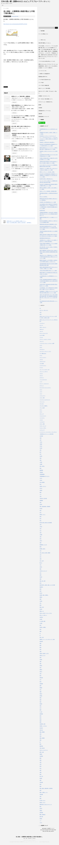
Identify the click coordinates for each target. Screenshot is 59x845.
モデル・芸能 (42, 423)
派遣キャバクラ (42, 655)
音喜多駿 (41, 794)
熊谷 (40, 675)
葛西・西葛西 (42, 738)
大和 (40, 524)
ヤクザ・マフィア (43, 425)
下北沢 (41, 442)
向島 (40, 510)
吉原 (40, 502)
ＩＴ (40, 820)
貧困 (40, 760)
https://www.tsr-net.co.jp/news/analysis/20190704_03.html (15, 24)
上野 (40, 440)
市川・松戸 (42, 560)
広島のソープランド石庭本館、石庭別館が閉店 (48, 191)
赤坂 (40, 762)
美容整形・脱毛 (42, 723)
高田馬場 (41, 812)
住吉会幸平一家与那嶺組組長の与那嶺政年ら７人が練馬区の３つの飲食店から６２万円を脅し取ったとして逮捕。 (48, 175)
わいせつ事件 (42, 335)
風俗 (40, 798)
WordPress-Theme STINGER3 (29, 840)
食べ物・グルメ (42, 800)
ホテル (41, 411)
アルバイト (42, 341)
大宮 (40, 528)
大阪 (40, 536)
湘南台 (41, 669)
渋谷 (40, 667)
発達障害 (41, 683)
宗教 (40, 542)
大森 (40, 532)
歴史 (40, 649)
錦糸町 (41, 778)
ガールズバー (42, 349)
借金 (40, 468)
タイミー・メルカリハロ (44, 383)
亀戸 (40, 452)
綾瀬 (40, 719)
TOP (2, 5)
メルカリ (41, 419)
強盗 (40, 568)
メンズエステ (42, 421)
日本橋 (41, 601)
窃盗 (40, 705)
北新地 (41, 490)
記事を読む (14, 102)
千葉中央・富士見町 (43, 498)
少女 (40, 554)
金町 (40, 770)
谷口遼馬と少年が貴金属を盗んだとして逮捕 (48, 202)
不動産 (41, 444)
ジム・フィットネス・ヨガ (44, 369)
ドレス (41, 393)
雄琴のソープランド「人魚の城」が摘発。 (47, 171)
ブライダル (42, 403)
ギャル (41, 355)
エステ (41, 345)
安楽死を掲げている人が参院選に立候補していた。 (16, 221)
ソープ (41, 381)
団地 (40, 516)
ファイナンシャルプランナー (45, 399)
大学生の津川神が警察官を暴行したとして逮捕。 (48, 270)
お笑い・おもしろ (43, 327)
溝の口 (41, 671)
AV (40, 308)
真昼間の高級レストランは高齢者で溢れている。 (22, 165)
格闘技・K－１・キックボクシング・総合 (47, 639)
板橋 (40, 631)
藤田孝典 (41, 746)
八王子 (41, 478)
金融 (40, 772)
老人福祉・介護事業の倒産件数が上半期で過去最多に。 (29, 836)
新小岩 (41, 593)
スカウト (41, 373)
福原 (40, 699)
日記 (40, 603)
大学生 (41, 526)
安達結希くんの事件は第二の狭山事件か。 (47, 142)
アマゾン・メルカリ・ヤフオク (45, 339)
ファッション (42, 401)
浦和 (40, 661)
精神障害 (41, 713)
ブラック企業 (42, 407)
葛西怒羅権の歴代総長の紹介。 (45, 238)
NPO (40, 314)
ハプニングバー (42, 395)
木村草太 (41, 617)
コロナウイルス (42, 361)
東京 (40, 625)
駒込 (40, 806)
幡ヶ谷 (41, 562)
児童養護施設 (42, 474)
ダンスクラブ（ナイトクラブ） (45, 387)
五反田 (41, 456)
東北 (40, 629)
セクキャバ (42, 377)
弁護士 (41, 566)
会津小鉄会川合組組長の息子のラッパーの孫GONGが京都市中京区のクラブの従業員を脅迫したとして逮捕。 (48, 228)
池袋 (40, 651)
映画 (40, 605)
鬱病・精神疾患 (42, 814)
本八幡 (41, 623)
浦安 (40, 663)
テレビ (41, 389)
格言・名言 (42, 637)
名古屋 (41, 508)
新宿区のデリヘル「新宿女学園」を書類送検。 (21, 96)
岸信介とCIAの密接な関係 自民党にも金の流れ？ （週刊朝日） (19, 222)
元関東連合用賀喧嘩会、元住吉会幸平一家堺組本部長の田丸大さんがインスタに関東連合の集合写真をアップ (48, 214)
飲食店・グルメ (42, 802)
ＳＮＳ (41, 822)
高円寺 (41, 808)
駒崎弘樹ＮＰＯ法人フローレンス (46, 804)
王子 (40, 679)
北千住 (41, 488)
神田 (40, 697)
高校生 (41, 810)
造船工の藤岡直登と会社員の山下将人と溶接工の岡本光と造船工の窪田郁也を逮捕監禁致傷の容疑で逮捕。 (48, 252)
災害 (40, 673)
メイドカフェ (42, 417)
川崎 (40, 558)
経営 (16, 16)
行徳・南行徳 (42, 748)
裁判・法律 (42, 752)
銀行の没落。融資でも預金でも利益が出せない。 (22, 126)
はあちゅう (42, 329)
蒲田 (40, 740)
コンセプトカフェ (43, 365)
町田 (40, 681)
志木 (40, 572)
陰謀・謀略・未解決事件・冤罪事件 (46, 788)
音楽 (40, 796)
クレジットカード (43, 357)
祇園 (40, 691)
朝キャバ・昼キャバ (43, 615)
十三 (40, 494)
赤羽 (40, 764)
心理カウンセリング (43, 570)
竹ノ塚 (41, 711)
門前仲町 (41, 782)
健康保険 (41, 470)
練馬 (40, 721)
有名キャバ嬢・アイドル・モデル (46, 613)
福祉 (14, 16)
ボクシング (42, 413)
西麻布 (41, 754)
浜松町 (41, 659)
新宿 (40, 591)
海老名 (41, 665)
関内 (40, 784)
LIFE (40, 312)
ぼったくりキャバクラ (44, 333)
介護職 (41, 464)
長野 (40, 780)
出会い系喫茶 (42, 482)
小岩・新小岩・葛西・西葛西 (45, 552)
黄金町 (41, 818)
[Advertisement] (12, 76)
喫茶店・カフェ (42, 514)
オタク (41, 347)
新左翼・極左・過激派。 (44, 595)
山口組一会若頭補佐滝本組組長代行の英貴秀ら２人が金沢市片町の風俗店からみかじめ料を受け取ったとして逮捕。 (48, 281)
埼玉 (40, 520)
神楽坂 (41, 695)
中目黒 (41, 448)
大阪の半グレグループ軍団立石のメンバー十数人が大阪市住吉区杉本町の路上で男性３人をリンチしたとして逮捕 (48, 257)
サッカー (41, 367)
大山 (40, 530)
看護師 (41, 687)
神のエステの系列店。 (44, 196)
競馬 (40, 709)
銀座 (40, 774)
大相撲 (41, 534)
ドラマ (41, 391)
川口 (40, 556)
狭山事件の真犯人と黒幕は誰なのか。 (46, 178)
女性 (40, 538)
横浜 (40, 645)
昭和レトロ (42, 611)
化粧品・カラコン (43, 486)
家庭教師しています (43, 544)
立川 (40, 707)
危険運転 (41, 500)
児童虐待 (41, 472)
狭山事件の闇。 (42, 210)
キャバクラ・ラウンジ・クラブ (45, 351)
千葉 (40, 496)
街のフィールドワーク (44, 750)
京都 (40, 460)
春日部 (41, 609)
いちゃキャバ (42, 323)
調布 (40, 758)
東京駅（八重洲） (43, 627)
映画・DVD (42, 607)
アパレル (41, 337)
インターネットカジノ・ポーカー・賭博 (47, 343)
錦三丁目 (41, 776)
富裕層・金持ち (42, 548)
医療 (40, 492)
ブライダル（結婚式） (44, 405)
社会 (12, 16)
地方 (40, 518)
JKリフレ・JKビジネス (44, 310)
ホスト (41, 409)
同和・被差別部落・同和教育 (45, 506)
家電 (40, 546)
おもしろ (41, 325)
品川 (40, 512)
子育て (41, 540)
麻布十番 (41, 816)
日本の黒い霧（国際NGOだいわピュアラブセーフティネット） (26, 1)
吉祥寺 (41, 504)
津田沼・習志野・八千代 (44, 653)
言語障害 (41, 756)
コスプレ (41, 359)
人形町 (41, 462)
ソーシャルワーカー (43, 379)
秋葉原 (41, 703)
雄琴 (40, 790)
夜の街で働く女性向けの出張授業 (46, 522)
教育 (40, 589)
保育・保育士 (42, 466)
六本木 (41, 480)
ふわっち (41, 331)
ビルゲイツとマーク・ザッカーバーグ (19, 156)
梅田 (40, 643)
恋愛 (40, 574)
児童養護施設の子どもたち (44, 476)
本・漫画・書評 (42, 621)
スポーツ (41, 375)
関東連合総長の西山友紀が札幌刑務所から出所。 (48, 224)
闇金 (40, 786)
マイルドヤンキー (43, 415)
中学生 (41, 446)
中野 (40, 450)
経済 (17, 16)
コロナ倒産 (42, 363)
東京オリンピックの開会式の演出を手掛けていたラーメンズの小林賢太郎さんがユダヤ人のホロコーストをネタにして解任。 (23, 146)
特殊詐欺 (41, 677)
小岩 (40, 550)
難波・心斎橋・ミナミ (44, 792)
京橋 (40, 458)
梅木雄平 (41, 641)
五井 (40, 454)
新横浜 (41, 597)
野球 (40, 766)
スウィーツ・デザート (44, 371)
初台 (40, 484)
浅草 (40, 657)
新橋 (40, 599)
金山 (40, 768)
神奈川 (41, 693)
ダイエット (42, 385)
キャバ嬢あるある (43, 353)
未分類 (41, 619)
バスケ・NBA (42, 397)
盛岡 (40, 685)
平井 (40, 564)
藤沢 (40, 744)
